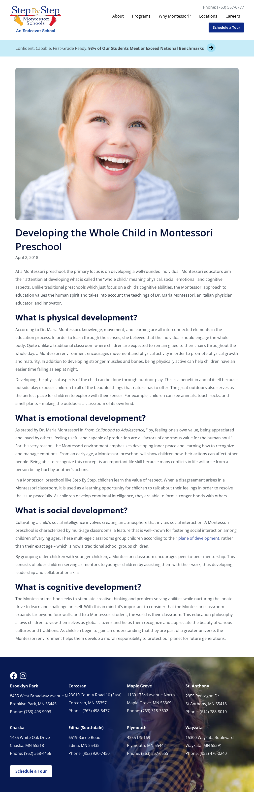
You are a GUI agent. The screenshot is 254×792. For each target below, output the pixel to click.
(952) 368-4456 (37, 753)
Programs (141, 16)
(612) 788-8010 (213, 711)
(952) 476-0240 (213, 753)
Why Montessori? (175, 16)
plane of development (198, 538)
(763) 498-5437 (96, 710)
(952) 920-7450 (96, 753)
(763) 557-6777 (230, 7)
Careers (232, 16)
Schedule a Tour (226, 27)
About (118, 16)
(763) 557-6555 (154, 753)
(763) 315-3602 (154, 710)
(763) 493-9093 (37, 711)
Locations (208, 16)
